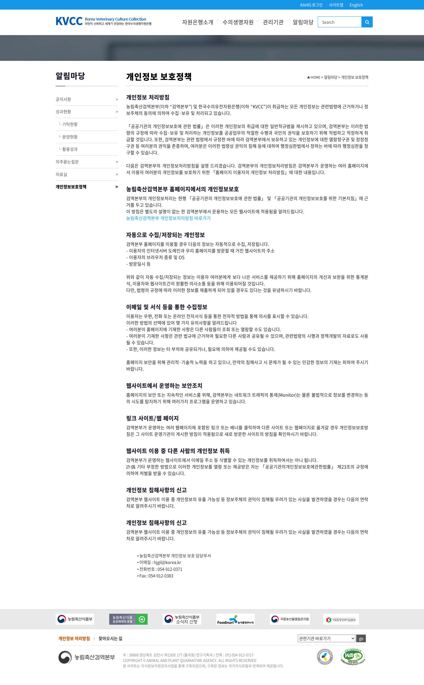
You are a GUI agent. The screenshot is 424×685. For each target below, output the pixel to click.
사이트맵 (336, 4)
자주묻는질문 (87, 161)
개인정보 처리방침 (74, 638)
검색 (366, 22)
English (356, 4)
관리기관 (273, 22)
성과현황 (87, 111)
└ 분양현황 (67, 137)
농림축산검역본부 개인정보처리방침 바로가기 (168, 218)
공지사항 (87, 99)
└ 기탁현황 (67, 124)
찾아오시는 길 (110, 638)
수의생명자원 (238, 22)
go (361, 638)
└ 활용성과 (67, 149)
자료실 (87, 174)
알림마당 (303, 22)
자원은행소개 (198, 22)
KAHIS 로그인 (311, 4)
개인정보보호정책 (87, 186)
